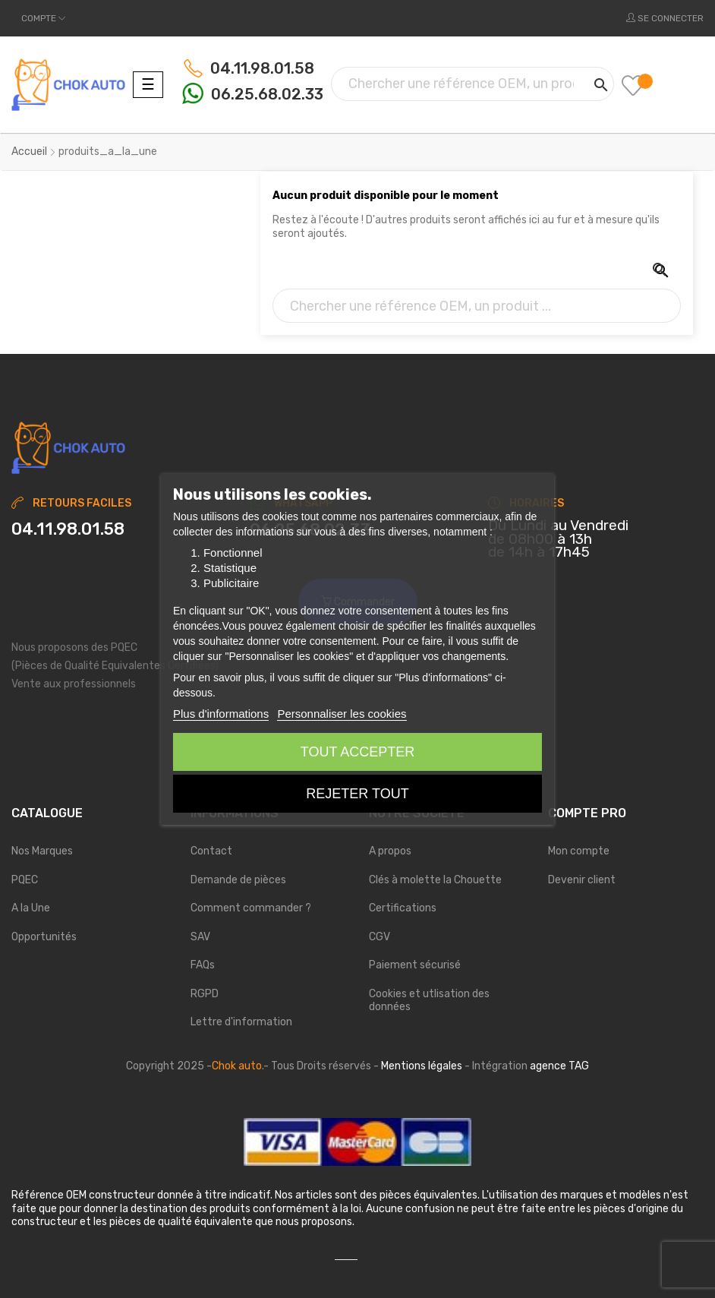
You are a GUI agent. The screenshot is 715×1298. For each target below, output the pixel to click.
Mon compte (578, 851)
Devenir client (582, 879)
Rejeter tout (357, 793)
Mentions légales (421, 1066)
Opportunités (44, 936)
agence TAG (559, 1066)
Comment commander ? (251, 908)
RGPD (205, 993)
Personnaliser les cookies (341, 713)
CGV (379, 936)
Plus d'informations (221, 713)
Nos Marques (42, 851)
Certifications (402, 908)
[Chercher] (472, 84)
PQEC (24, 879)
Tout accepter (357, 752)
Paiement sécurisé (415, 964)
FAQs (203, 964)
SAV (200, 936)
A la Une (30, 908)
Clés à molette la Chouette (435, 879)
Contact (211, 851)
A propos (390, 851)
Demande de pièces (238, 879)
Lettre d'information (241, 1021)
